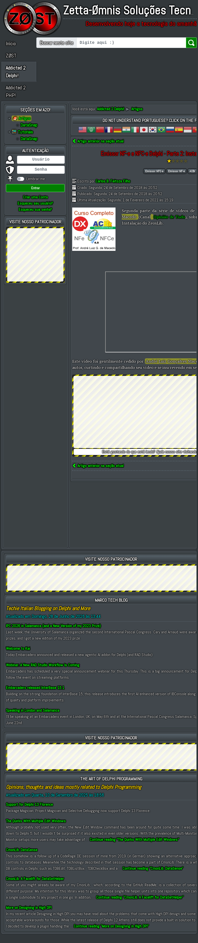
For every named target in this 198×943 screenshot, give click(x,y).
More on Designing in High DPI (29, 915)
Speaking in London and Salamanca (32, 718)
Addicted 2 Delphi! (14, 75)
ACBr (192, 179)
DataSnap (28, 133)
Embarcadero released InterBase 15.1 (35, 695)
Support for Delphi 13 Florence (29, 812)
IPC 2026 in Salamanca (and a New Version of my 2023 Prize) (53, 633)
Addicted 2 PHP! (14, 99)
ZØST (11, 55)
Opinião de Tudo (169, 224)
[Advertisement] (35, 261)
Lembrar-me (35, 186)
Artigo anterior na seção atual (97, 149)
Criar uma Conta (35, 205)
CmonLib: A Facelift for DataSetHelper (35, 886)
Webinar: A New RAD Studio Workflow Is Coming (42, 672)
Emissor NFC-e (154, 179)
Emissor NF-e (176, 179)
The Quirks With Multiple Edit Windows (36, 828)
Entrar (35, 195)
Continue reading (134, 847)
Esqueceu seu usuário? (35, 211)
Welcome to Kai (18, 656)
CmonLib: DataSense (21, 857)
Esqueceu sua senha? (35, 217)
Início (11, 43)
